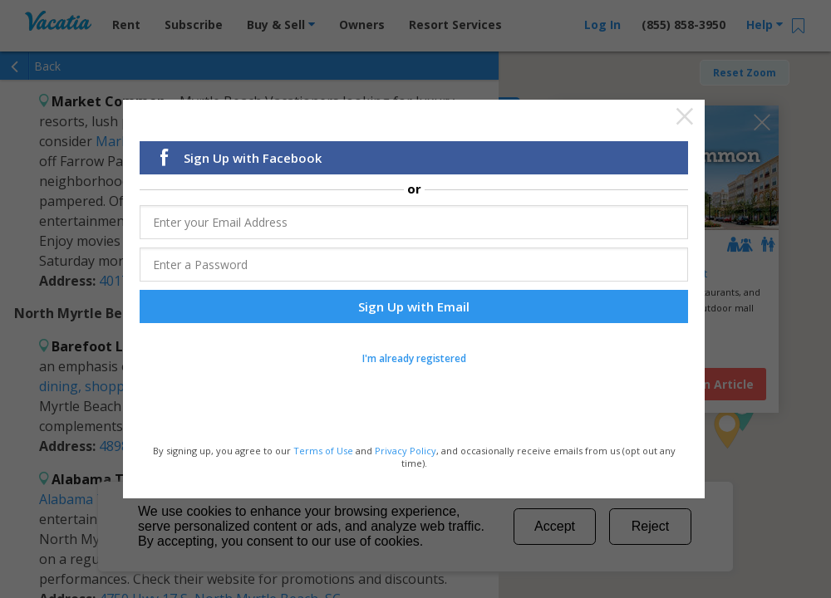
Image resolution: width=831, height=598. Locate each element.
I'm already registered (414, 359)
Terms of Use (323, 450)
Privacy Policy (405, 450)
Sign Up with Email (414, 307)
